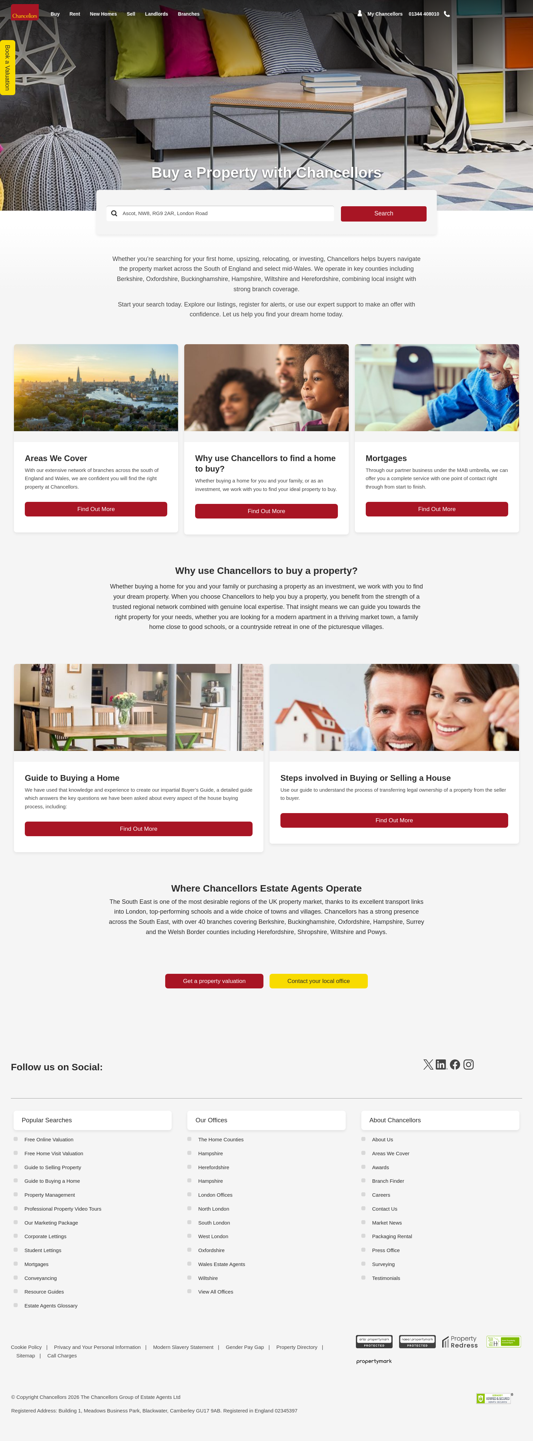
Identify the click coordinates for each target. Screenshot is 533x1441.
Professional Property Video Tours (62, 1219)
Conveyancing (40, 1288)
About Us (382, 1150)
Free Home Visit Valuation (53, 1163)
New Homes (103, 18)
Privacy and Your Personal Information (97, 1357)
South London (214, 1232)
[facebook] (455, 1078)
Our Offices (212, 1130)
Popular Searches (49, 1130)
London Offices (215, 1205)
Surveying (383, 1274)
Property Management (49, 1205)
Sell (131, 18)
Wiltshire (208, 1288)
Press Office (386, 1260)
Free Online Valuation (48, 1150)
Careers (381, 1205)
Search (358, 213)
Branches (189, 18)
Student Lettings (42, 1260)
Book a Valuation (7, 68)
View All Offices (215, 1302)
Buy (55, 18)
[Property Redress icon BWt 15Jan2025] (460, 1352)
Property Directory (296, 1357)
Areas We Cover (391, 1163)
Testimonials (386, 1288)
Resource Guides (44, 1302)
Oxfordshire (211, 1260)
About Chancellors (397, 1130)
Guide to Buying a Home (52, 1191)
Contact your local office (318, 991)
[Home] (25, 14)
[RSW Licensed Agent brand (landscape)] (503, 1352)
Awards (380, 1177)
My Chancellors (384, 18)
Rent (74, 18)
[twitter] (428, 1078)
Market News (387, 1232)
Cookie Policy (26, 1357)
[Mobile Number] (424, 18)
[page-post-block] (96, 387)
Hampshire (210, 1163)
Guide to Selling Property (52, 1177)
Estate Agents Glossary (51, 1316)
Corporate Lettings (45, 1246)
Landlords (156, 18)
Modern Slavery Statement (183, 1357)
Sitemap (25, 1366)
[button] (456, 19)
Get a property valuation (214, 991)
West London (213, 1246)
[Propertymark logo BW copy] (374, 1371)
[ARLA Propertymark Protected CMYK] (374, 1352)
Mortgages (36, 1274)
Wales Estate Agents (221, 1274)
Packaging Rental (392, 1246)
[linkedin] (442, 1078)
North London (213, 1219)
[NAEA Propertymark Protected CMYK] (417, 1352)
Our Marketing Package (51, 1232)
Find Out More (96, 519)
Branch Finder (388, 1191)
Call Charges (62, 1366)
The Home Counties (220, 1150)
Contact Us (384, 1219)
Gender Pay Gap (245, 1357)
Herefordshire (213, 1177)
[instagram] (469, 1078)
